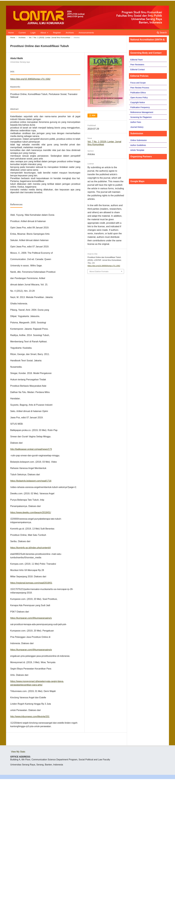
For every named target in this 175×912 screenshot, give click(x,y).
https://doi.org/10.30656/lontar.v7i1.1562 (30, 79)
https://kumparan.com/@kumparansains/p (31, 649)
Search (162, 32)
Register (57, 32)
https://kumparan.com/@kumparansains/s (31, 618)
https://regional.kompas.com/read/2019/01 (31, 583)
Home (11, 32)
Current (22, 32)
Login (33, 32)
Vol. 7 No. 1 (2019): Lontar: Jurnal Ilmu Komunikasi (49, 37)
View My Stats (18, 751)
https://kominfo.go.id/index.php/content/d (30, 547)
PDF (93, 115)
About (43, 32)
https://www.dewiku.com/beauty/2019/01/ (30, 512)
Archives (70, 32)
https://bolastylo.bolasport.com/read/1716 (30, 481)
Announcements (86, 32)
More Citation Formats (98, 271)
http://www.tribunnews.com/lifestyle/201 (29, 716)
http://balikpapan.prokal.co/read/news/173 (31, 449)
